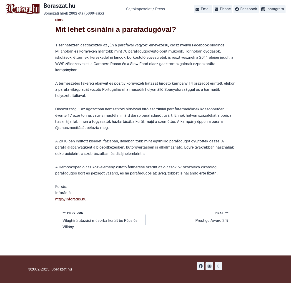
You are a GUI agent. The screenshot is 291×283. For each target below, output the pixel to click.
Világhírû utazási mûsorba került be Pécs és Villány (102, 219)
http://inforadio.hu (70, 199)
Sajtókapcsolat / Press (145, 9)
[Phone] (218, 266)
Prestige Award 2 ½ (188, 216)
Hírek (59, 20)
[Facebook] (200, 266)
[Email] (209, 266)
